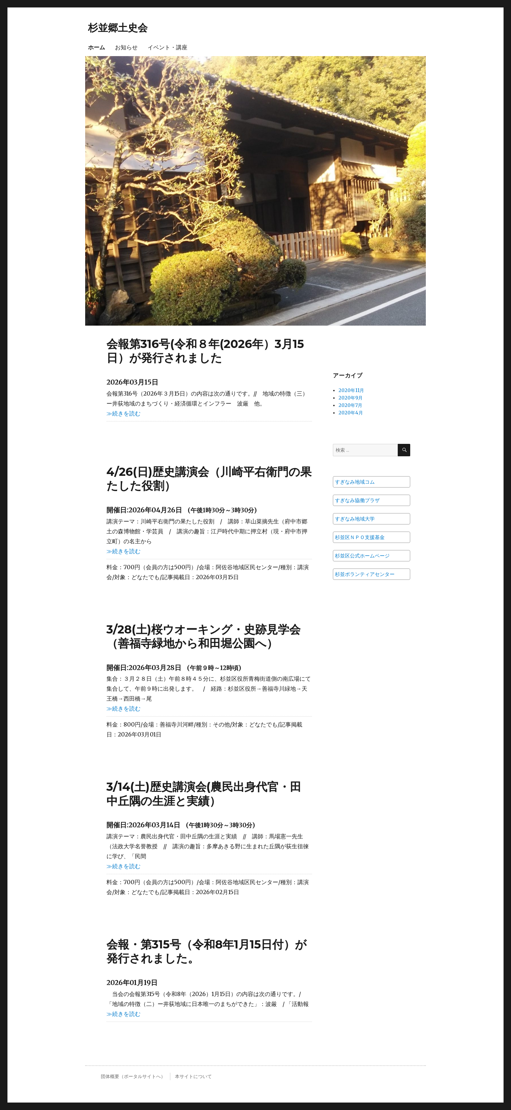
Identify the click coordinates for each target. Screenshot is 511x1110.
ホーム (96, 47)
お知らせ (126, 47)
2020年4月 (351, 413)
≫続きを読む (123, 413)
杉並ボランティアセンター (365, 574)
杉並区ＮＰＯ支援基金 (360, 537)
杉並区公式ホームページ (362, 556)
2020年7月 (350, 405)
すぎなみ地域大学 (355, 519)
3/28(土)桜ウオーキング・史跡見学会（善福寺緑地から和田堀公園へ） (203, 636)
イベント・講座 (167, 47)
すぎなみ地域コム (355, 482)
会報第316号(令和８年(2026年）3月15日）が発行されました (205, 351)
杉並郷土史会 (118, 28)
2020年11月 (351, 390)
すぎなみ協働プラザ (357, 500)
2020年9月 (351, 398)
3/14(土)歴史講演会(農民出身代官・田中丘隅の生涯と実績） (203, 793)
